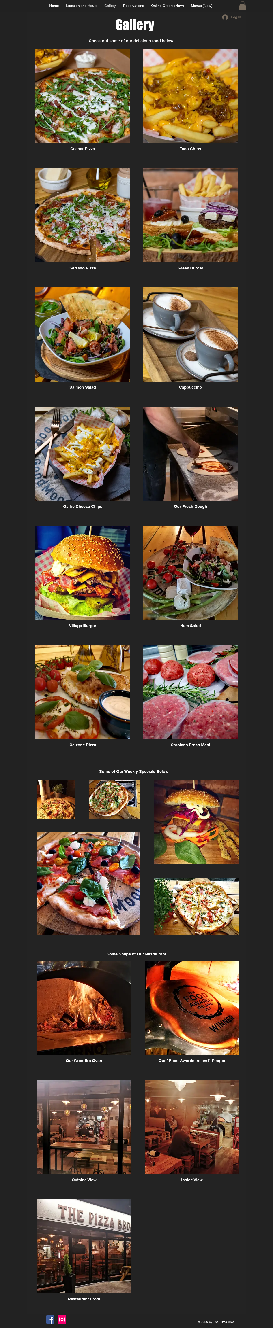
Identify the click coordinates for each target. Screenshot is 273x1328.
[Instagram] (62, 1319)
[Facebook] (50, 1319)
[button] (242, 5)
